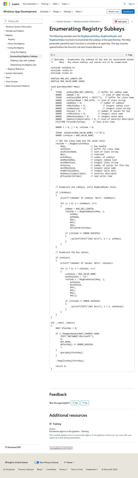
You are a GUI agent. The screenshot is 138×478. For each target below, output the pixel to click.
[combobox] (23, 21)
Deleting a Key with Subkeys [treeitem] (22, 60)
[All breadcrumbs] (51, 21)
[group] (92, 214)
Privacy (62, 469)
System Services (64, 21)
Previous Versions (26, 469)
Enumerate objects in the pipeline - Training (69, 431)
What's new (114, 11)
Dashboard (128, 11)
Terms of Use (76, 469)
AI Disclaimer (9, 469)
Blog (39, 469)
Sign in (132, 3)
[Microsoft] (5, 4)
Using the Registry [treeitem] (18, 52)
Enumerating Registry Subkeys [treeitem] (24, 56)
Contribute (51, 469)
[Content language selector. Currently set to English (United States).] (16, 462)
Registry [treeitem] (11, 39)
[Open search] (124, 3)
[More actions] (132, 21)
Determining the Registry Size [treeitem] (23, 64)
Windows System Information (87, 21)
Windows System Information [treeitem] (19, 26)
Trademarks (91, 469)
